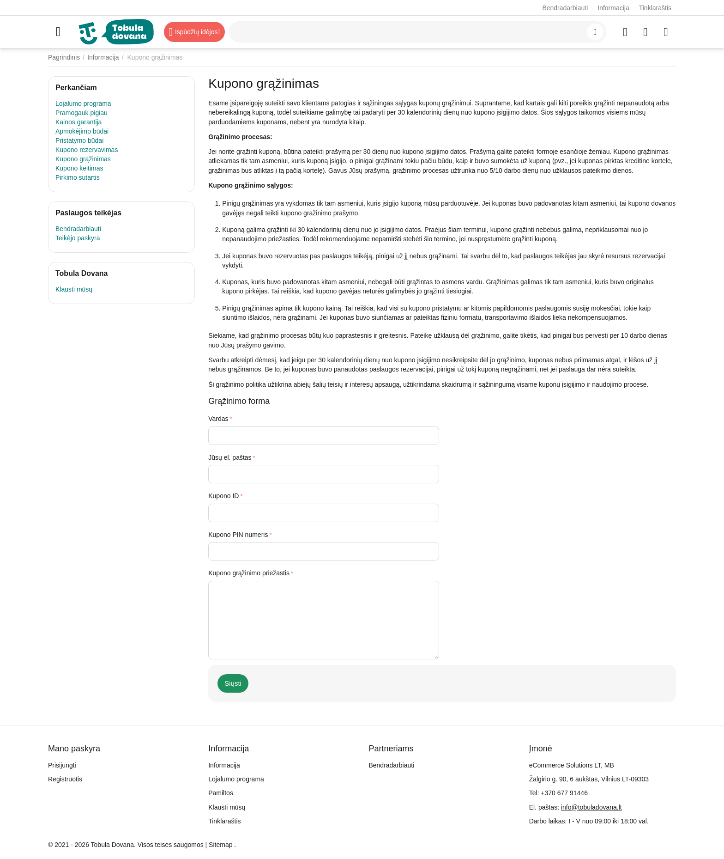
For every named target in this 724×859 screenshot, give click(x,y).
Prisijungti (62, 765)
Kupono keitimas (79, 168)
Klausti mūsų (73, 289)
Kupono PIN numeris (238, 534)
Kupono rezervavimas (86, 149)
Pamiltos (220, 793)
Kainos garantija (78, 122)
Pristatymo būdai (79, 140)
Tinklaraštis (655, 8)
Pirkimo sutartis (77, 177)
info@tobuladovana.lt (591, 807)
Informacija (613, 8)
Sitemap (220, 844)
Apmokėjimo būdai (82, 131)
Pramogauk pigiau (81, 112)
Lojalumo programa (83, 103)
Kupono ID (223, 496)
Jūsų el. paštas (229, 457)
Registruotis (65, 779)
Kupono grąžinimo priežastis (249, 573)
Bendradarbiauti (565, 8)
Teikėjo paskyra (77, 238)
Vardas (218, 418)
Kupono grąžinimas (83, 159)
